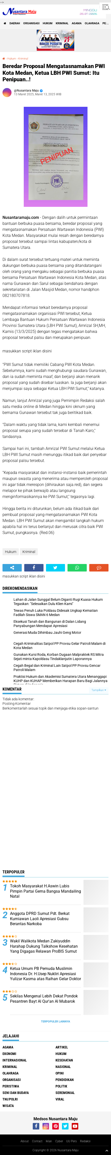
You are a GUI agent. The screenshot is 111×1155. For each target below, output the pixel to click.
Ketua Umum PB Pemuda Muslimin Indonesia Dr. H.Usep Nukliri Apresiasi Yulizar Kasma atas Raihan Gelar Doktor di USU (45, 976)
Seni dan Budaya (15, 1093)
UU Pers (71, 1141)
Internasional (14, 1060)
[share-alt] (12, 567)
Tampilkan (99, 690)
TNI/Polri (10, 1099)
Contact (37, 1141)
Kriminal (62, 23)
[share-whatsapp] (77, 567)
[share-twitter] (55, 567)
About (24, 1141)
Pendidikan (65, 1080)
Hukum (47, 23)
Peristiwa (10, 1086)
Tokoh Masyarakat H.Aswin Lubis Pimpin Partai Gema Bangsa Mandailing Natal (45, 891)
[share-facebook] (34, 567)
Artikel (62, 1047)
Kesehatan (64, 1060)
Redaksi (85, 1141)
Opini (60, 1073)
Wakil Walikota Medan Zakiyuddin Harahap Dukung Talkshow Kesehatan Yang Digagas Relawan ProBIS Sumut (44, 946)
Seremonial (65, 1093)
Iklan (49, 1141)
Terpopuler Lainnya (55, 1021)
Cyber (59, 1141)
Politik (61, 1086)
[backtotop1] (106, 1150)
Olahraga (92, 23)
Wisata (8, 1106)
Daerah (15, 23)
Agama (77, 23)
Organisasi (31, 23)
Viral (60, 1099)
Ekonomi (9, 1054)
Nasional (63, 1067)
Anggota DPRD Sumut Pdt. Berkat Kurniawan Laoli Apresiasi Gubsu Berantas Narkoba (40, 918)
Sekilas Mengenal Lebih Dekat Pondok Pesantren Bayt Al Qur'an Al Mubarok (44, 999)
